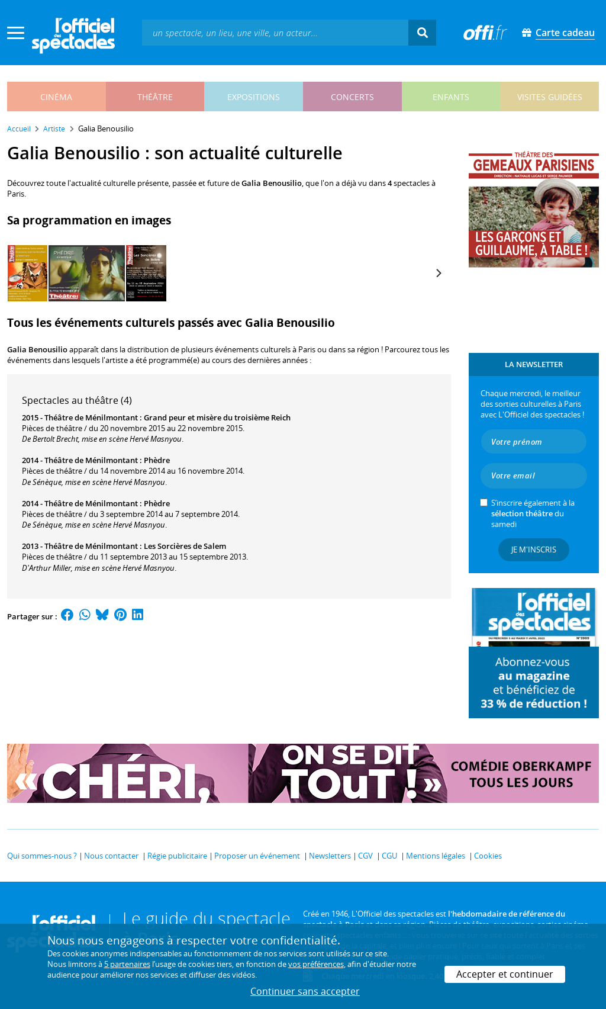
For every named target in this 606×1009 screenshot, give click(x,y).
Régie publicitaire (177, 855)
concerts (352, 96)
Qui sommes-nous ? (42, 855)
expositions (253, 96)
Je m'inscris (533, 549)
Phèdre (157, 460)
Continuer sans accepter (305, 991)
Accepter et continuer (504, 974)
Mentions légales (435, 855)
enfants (451, 96)
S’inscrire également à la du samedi (533, 513)
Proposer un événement (257, 855)
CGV (365, 855)
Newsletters (330, 855)
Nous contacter (111, 855)
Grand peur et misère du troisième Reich (217, 417)
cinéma (56, 96)
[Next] (438, 273)
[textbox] (275, 32)
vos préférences (316, 964)
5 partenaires (127, 964)
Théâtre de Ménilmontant (91, 417)
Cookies (488, 855)
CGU (389, 855)
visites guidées (549, 96)
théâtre (155, 96)
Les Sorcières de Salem (185, 546)
